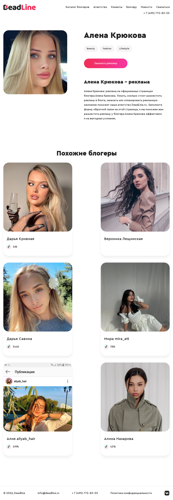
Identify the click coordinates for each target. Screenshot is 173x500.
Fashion (107, 48)
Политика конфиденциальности (131, 493)
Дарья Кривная (20, 239)
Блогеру (131, 7)
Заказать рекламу (105, 63)
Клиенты (116, 7)
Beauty (91, 48)
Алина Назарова (118, 439)
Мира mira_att (116, 339)
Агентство (100, 7)
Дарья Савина (19, 339)
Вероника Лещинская (123, 239)
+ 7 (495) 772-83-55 (156, 13)
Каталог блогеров (77, 7)
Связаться (163, 7)
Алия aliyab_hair (21, 439)
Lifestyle (124, 48)
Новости (146, 7)
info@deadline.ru (48, 493)
